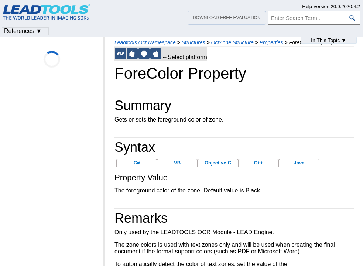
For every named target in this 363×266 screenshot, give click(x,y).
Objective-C (218, 163)
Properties (271, 42)
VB (177, 163)
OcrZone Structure (232, 42)
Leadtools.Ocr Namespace (145, 42)
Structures (193, 42)
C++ (258, 163)
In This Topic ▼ (328, 40)
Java (299, 163)
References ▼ (23, 31)
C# (137, 163)
